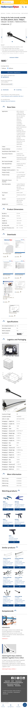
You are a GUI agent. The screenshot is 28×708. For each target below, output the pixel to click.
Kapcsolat (7, 681)
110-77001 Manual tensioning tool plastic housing (8, 518)
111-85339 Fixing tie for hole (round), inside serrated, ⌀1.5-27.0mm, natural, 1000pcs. (8, 559)
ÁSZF (12, 681)
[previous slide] (1, 37)
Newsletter (18, 685)
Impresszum (18, 681)
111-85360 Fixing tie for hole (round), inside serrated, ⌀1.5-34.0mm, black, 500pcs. (8, 578)
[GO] (23, 7)
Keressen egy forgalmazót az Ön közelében (6, 81)
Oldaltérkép (10, 685)
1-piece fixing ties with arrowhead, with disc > (12, 96)
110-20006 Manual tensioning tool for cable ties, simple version (8, 501)
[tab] (14, 107)
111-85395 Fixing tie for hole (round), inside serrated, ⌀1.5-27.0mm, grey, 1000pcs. (8, 597)
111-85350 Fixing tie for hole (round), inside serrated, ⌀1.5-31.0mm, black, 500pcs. (20, 559)
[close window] (26, 2)
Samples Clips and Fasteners (8, 101)
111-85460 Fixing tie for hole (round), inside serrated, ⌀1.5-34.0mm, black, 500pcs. (20, 597)
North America (7, 2)
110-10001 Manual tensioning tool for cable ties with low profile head (20, 501)
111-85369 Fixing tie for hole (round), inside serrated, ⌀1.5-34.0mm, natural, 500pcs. (20, 578)
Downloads (5, 89)
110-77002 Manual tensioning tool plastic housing (20, 518)
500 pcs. (4, 68)
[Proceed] (22, 2)
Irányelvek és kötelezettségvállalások (13, 682)
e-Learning (18, 89)
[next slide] (26, 37)
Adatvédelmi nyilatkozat (13, 684)
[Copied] (10, 24)
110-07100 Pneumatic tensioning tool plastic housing (14, 535)
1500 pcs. (11, 68)
